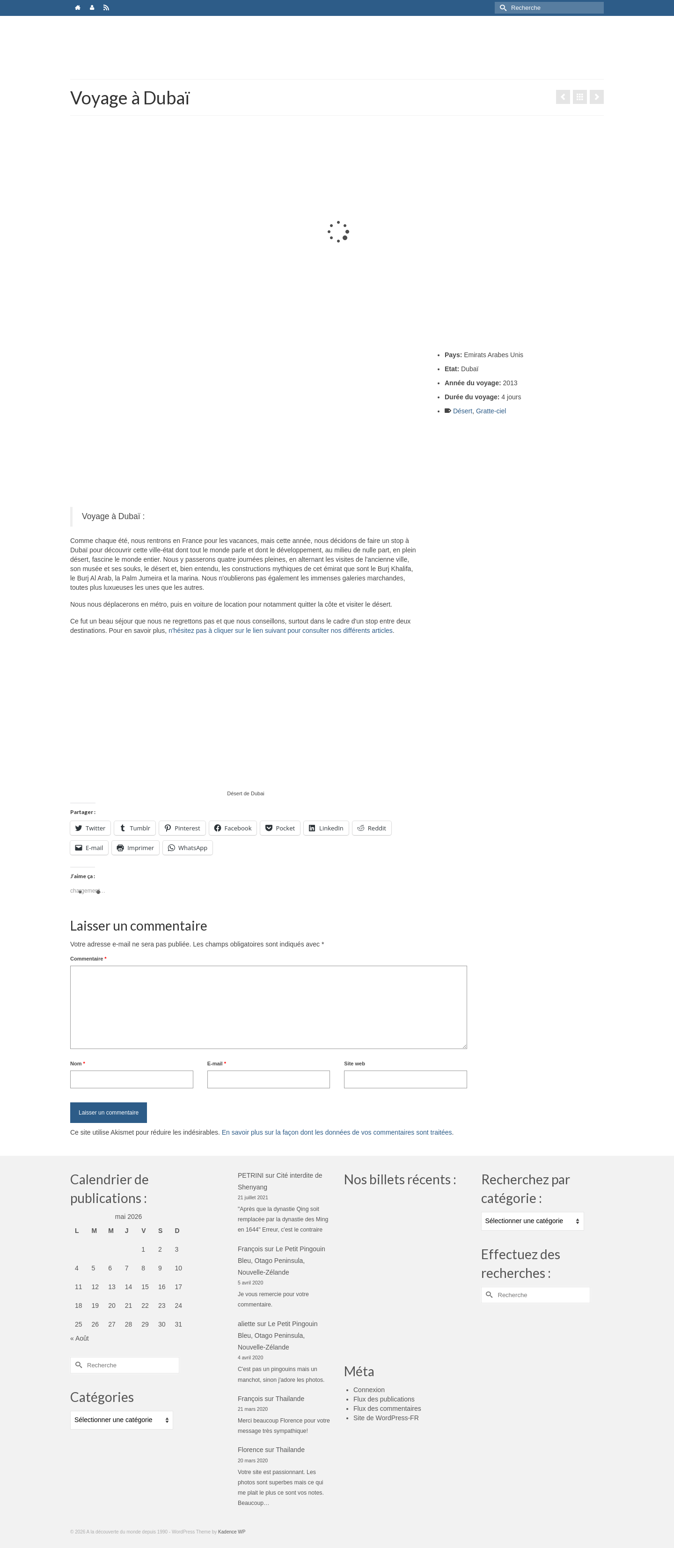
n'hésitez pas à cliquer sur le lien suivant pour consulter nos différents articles (280, 630)
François (250, 1249)
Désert (462, 411)
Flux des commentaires (387, 1408)
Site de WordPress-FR (386, 1418)
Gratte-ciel (491, 411)
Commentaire (88, 958)
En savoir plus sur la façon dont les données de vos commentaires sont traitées (337, 1132)
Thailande (290, 1398)
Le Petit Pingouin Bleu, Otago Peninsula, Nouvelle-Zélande (281, 1260)
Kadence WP (231, 1531)
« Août (79, 1338)
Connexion (369, 1390)
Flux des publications (384, 1399)
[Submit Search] (502, 8)
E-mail (216, 1063)
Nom (77, 1063)
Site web (354, 1063)
